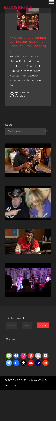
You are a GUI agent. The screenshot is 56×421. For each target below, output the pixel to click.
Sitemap (11, 362)
